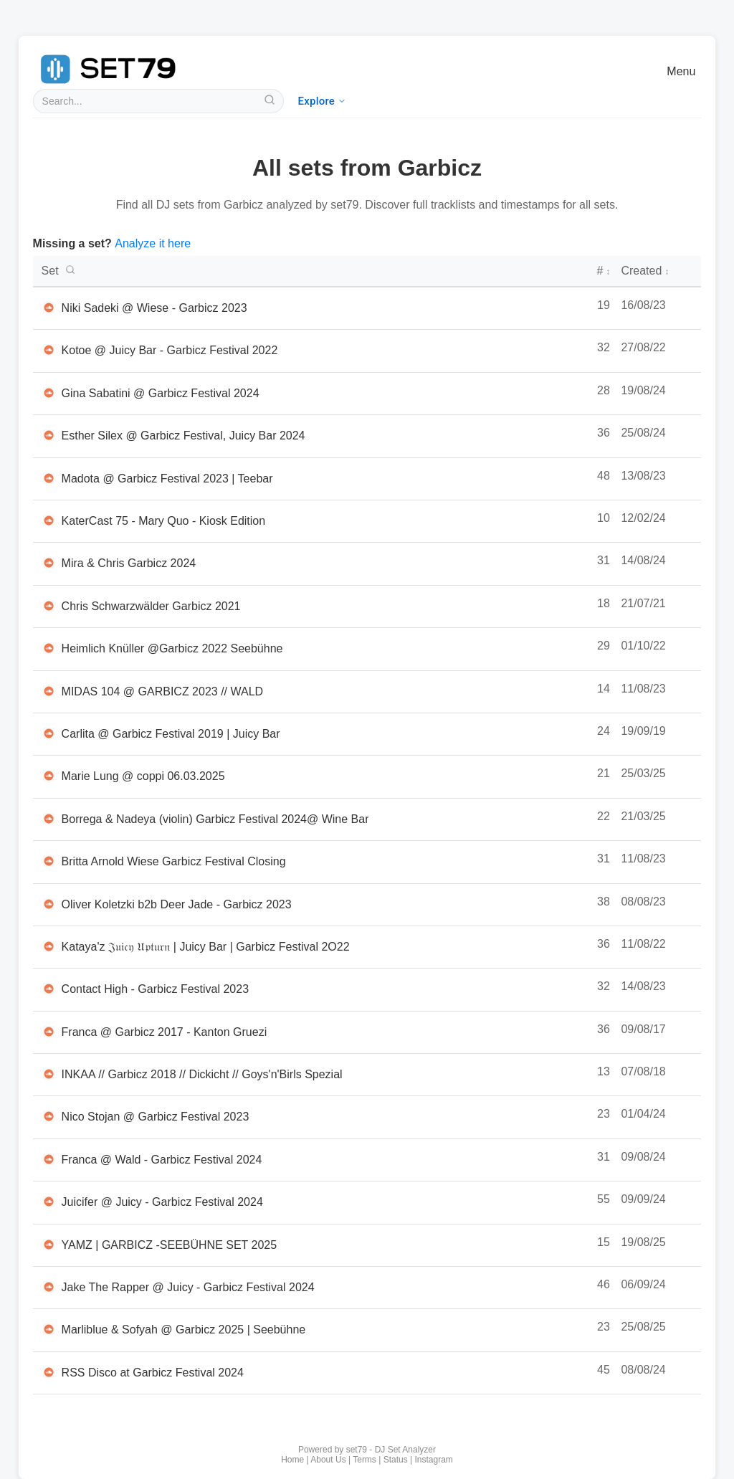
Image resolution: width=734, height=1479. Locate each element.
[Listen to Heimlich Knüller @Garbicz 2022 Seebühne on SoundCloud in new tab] (49, 648)
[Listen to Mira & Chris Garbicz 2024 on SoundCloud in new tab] (49, 563)
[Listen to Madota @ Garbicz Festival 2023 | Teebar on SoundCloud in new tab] (49, 478)
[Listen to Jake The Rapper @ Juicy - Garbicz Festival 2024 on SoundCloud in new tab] (49, 1287)
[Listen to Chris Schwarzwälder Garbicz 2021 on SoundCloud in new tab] (49, 606)
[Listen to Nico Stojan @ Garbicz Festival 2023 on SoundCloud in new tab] (49, 1116)
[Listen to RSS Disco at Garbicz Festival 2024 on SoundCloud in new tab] (49, 1372)
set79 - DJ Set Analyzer (391, 1450)
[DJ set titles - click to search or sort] (314, 271)
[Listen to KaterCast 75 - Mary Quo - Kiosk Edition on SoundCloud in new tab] (49, 520)
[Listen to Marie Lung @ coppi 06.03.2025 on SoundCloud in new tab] (49, 776)
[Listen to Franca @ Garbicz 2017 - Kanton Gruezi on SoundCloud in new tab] (49, 1031)
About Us (327, 1460)
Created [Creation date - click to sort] (645, 271)
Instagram (434, 1460)
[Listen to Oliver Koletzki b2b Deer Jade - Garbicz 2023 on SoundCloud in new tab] (49, 904)
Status (395, 1460)
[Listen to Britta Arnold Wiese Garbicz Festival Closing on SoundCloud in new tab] (49, 861)
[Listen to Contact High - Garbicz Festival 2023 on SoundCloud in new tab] (49, 988)
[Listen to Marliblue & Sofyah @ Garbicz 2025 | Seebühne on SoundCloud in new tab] (49, 1329)
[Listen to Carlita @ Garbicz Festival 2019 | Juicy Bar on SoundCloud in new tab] (49, 733)
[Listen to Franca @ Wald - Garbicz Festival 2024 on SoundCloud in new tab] (49, 1159)
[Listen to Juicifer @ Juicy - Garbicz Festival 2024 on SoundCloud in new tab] (49, 1201)
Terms (364, 1460)
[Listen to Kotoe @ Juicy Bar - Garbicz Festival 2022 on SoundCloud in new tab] (49, 350)
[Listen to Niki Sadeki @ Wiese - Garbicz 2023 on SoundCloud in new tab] (49, 307)
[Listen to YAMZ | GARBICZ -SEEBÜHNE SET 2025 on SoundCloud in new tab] (49, 1244)
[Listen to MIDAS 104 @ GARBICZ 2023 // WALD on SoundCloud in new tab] (49, 691)
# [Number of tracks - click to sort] (603, 271)
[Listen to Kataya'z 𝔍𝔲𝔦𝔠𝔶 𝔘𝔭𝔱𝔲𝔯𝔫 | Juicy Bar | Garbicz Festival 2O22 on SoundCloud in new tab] (49, 946)
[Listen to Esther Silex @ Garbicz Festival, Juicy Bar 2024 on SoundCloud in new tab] (49, 435)
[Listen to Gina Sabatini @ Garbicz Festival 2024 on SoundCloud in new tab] (49, 393)
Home (292, 1460)
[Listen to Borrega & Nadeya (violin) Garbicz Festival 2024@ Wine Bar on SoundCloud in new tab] (49, 819)
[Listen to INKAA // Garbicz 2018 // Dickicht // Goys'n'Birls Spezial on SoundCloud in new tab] (49, 1074)
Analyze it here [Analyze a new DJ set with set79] (153, 243)
